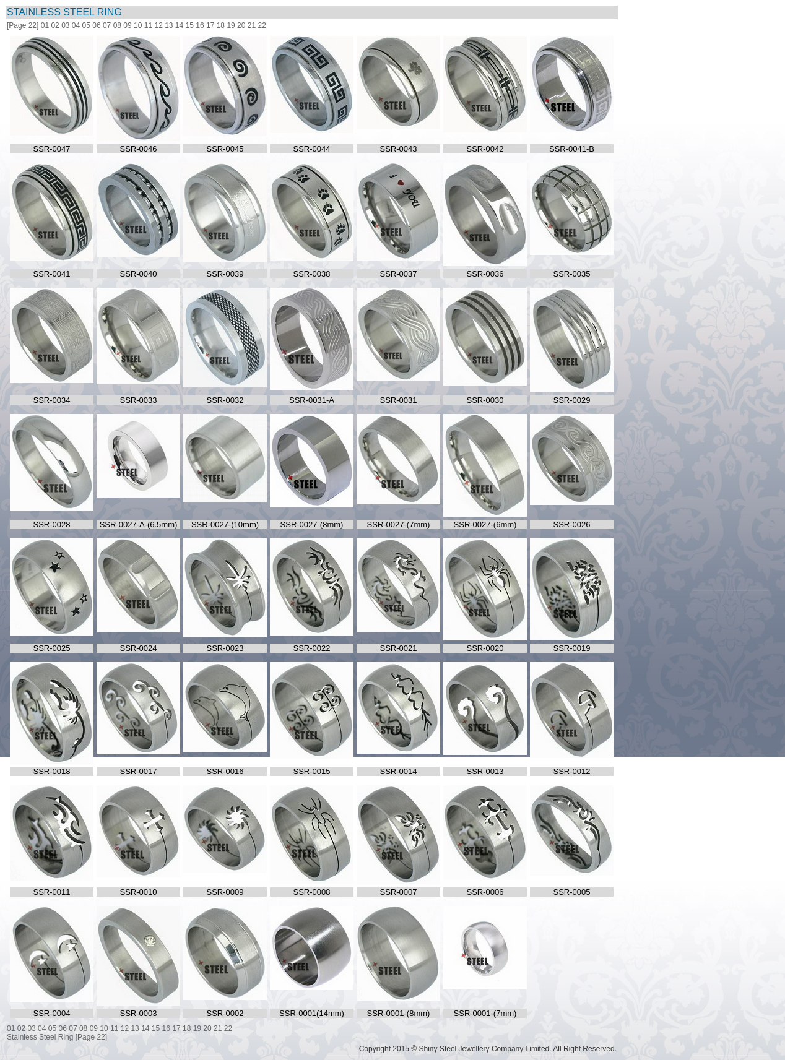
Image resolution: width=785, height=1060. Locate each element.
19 (231, 25)
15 (190, 25)
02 (55, 25)
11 (148, 25)
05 (86, 25)
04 (76, 25)
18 (221, 25)
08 (117, 25)
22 (262, 25)
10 (138, 25)
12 (158, 25)
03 (65, 25)
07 (107, 25)
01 (45, 25)
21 (252, 25)
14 (179, 25)
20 (241, 25)
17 (210, 25)
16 (200, 25)
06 (96, 25)
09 (127, 25)
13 (169, 25)
